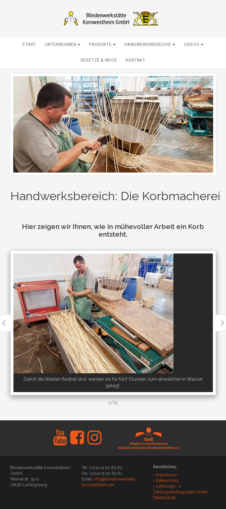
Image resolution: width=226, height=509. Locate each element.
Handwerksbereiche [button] (150, 56)
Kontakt (135, 71)
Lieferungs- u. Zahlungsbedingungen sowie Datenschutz (180, 492)
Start (29, 56)
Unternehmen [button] (63, 56)
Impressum (166, 475)
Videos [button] (194, 56)
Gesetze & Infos (99, 71)
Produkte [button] (102, 56)
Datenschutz (167, 480)
